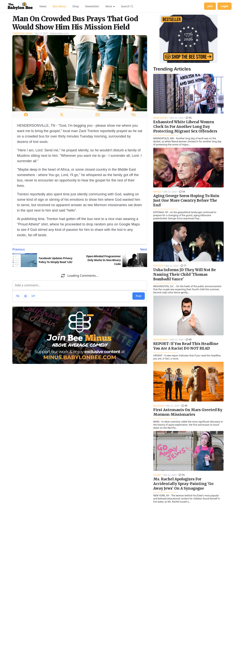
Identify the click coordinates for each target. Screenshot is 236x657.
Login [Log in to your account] (224, 6)
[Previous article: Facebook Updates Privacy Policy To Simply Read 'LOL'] (45, 249)
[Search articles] (127, 6)
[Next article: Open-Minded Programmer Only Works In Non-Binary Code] (114, 249)
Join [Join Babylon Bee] (210, 6)
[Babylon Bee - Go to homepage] (20, 6)
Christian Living (22, 33)
